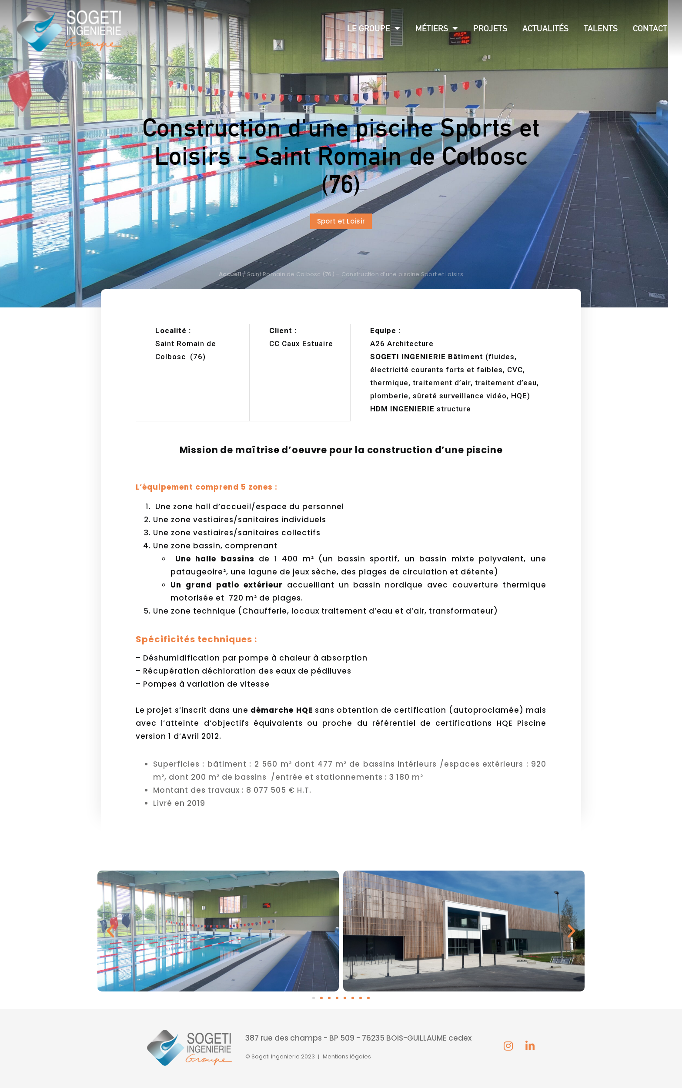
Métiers (436, 28)
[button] (341, 221)
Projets (490, 28)
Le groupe (373, 28)
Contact (650, 28)
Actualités (545, 28)
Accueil (230, 274)
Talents (601, 28)
